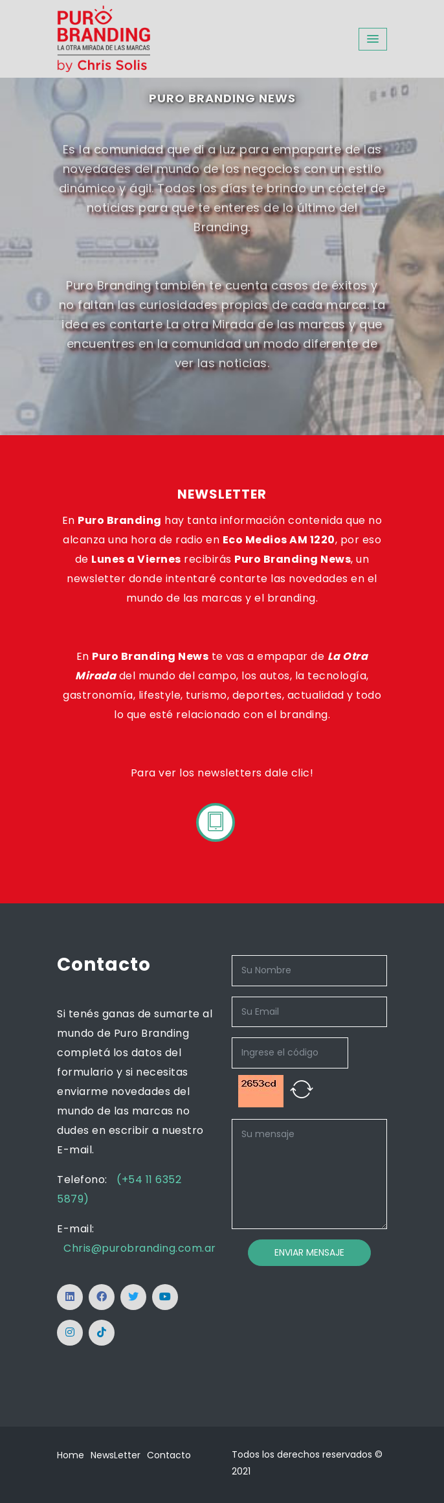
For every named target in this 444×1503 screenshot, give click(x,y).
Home (70, 1455)
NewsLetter (115, 1455)
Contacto (169, 1455)
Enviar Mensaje (309, 1252)
